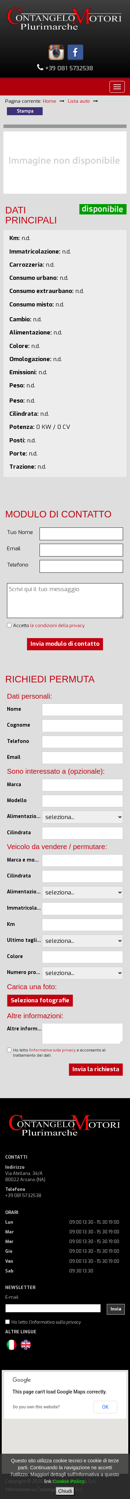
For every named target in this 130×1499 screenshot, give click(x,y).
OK (105, 1407)
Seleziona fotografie (40, 1000)
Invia (116, 1309)
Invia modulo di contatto (65, 644)
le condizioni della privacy (57, 625)
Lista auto (79, 101)
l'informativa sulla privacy (52, 1050)
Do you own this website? (36, 1407)
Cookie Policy (69, 1481)
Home (49, 101)
